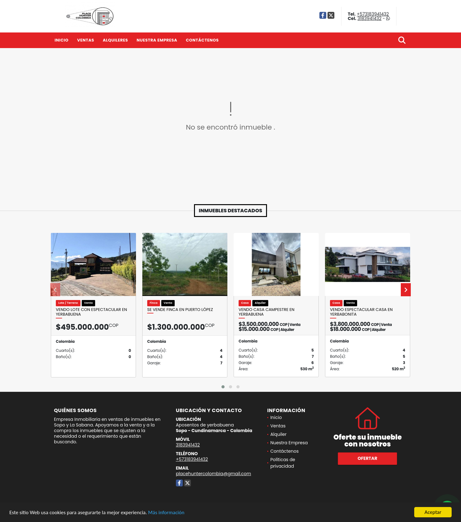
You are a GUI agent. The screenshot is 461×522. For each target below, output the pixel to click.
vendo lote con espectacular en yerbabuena (91, 312)
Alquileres (115, 40)
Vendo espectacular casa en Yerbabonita (361, 312)
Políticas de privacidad (282, 462)
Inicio (61, 40)
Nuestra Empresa (157, 40)
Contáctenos (202, 40)
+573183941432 (373, 14)
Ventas (85, 40)
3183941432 (369, 18)
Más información (166, 512)
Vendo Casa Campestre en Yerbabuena (266, 312)
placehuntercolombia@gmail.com (213, 473)
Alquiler (278, 434)
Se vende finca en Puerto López (180, 309)
